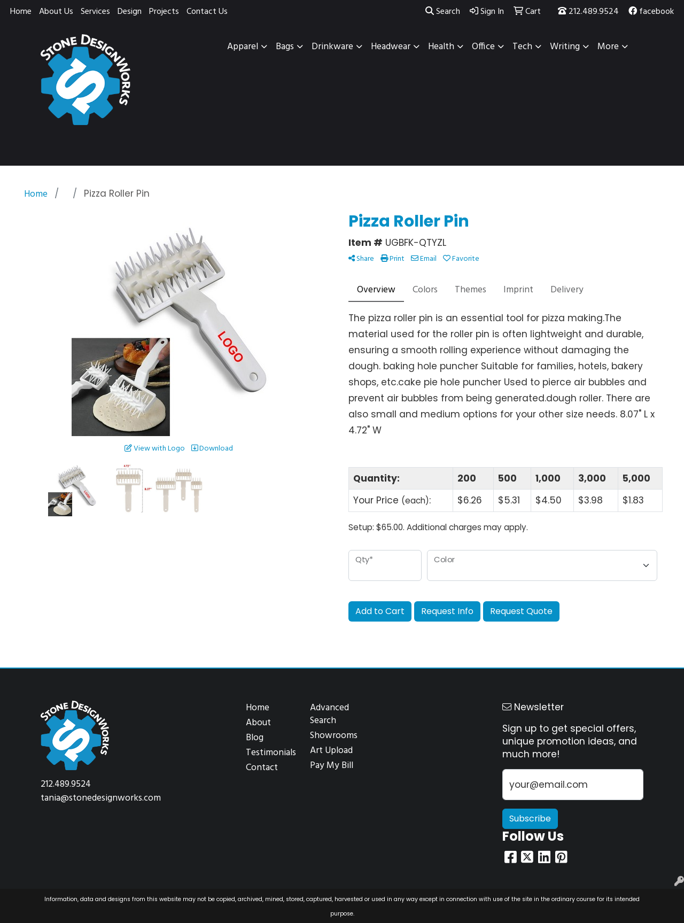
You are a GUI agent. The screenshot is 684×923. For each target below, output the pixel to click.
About (258, 723)
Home (21, 12)
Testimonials (271, 753)
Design (130, 12)
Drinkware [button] (332, 47)
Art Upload (331, 750)
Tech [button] (522, 47)
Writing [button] (565, 47)
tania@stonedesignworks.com (101, 798)
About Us (56, 12)
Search (442, 12)
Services (95, 12)
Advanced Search (329, 714)
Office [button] (483, 47)
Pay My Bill (331, 765)
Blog (254, 738)
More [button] (608, 47)
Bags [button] (285, 47)
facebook (651, 11)
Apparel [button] (242, 47)
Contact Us (207, 12)
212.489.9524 (588, 12)
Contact (262, 768)
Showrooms (333, 735)
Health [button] (441, 47)
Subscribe (530, 818)
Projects (164, 12)
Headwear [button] (390, 47)
